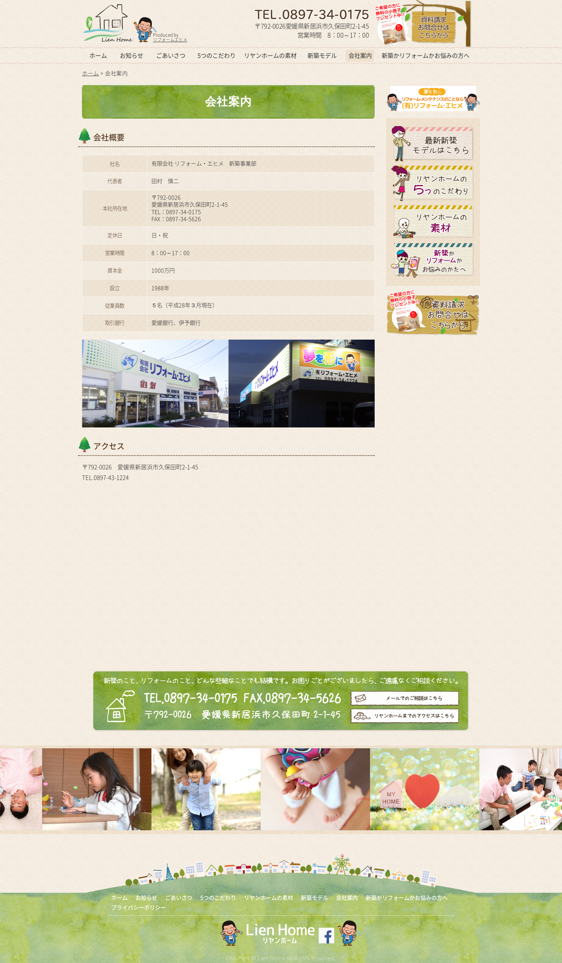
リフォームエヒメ (170, 39)
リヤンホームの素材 (270, 55)
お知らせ (131, 55)
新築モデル (322, 55)
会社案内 (360, 55)
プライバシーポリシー (138, 907)
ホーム (98, 55)
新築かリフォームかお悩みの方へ (426, 55)
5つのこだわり (216, 55)
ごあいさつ (170, 55)
